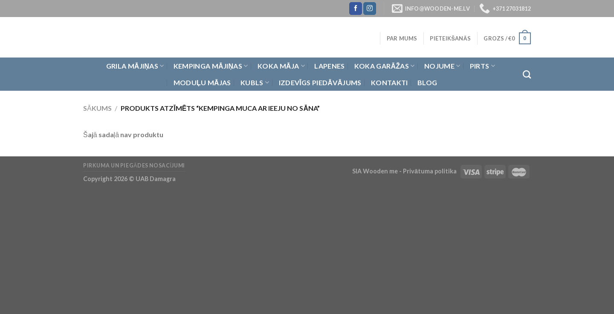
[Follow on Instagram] (369, 8)
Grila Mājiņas (135, 66)
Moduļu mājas (202, 82)
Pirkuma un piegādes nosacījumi (134, 165)
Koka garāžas (384, 66)
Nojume (442, 66)
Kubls (254, 82)
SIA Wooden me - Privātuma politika (405, 171)
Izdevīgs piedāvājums (320, 82)
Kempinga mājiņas (211, 66)
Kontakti (389, 82)
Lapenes (329, 66)
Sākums (97, 108)
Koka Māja (281, 66)
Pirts (482, 66)
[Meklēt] (527, 74)
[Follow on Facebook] (355, 8)
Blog (427, 82)
